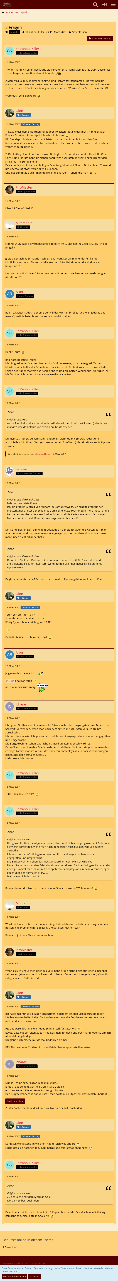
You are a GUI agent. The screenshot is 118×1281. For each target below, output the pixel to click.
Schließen (34, 1276)
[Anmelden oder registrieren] (104, 4)
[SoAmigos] (7, 4)
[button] (113, 4)
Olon (11, 680)
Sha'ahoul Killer (35, 32)
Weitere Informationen (14, 1276)
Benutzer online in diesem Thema (28, 1240)
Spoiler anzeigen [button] (15, 1101)
